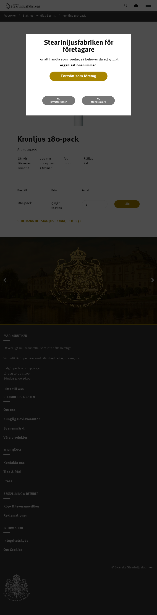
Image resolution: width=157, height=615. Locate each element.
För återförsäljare (98, 100)
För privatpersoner (58, 100)
